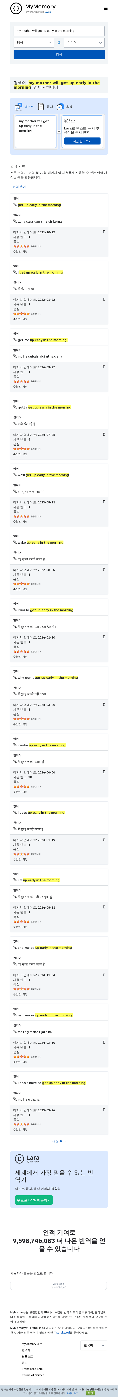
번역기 (26, 1350)
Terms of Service (33, 1375)
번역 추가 (19, 186)
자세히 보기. (72, 1393)
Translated (62, 1332)
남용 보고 (28, 1356)
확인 (90, 1393)
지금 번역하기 (82, 141)
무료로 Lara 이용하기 (34, 1200)
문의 (24, 1362)
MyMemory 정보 (32, 1343)
